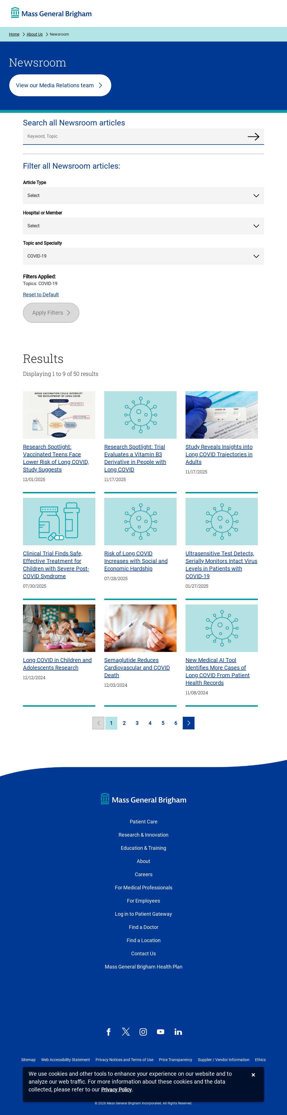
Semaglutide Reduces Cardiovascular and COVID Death (137, 668)
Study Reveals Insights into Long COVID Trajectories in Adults (219, 454)
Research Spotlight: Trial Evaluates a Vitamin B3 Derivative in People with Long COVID (135, 458)
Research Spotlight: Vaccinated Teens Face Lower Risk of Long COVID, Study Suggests (56, 458)
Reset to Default (41, 294)
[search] (143, 137)
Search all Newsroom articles (74, 122)
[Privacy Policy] (116, 1090)
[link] (98, 723)
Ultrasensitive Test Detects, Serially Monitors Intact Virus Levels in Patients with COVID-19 (221, 565)
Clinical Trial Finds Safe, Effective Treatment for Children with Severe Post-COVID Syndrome (56, 565)
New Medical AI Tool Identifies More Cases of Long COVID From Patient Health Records (218, 671)
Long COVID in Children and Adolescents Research (57, 664)
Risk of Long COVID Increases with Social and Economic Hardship (136, 561)
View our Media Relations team (55, 85)
